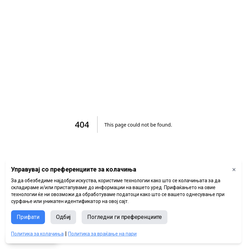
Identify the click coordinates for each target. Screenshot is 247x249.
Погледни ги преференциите (124, 217)
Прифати (28, 217)
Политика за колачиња (37, 234)
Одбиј (63, 217)
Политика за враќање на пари (102, 234)
